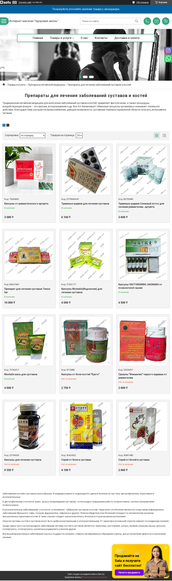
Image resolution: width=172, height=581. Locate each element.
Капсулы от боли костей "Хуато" (80, 374)
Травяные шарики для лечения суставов (85, 203)
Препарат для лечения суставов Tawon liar (27, 291)
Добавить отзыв (165, 21)
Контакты (101, 38)
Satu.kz (101, 574)
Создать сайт (25, 2)
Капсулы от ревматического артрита (26, 203)
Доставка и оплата (126, 38)
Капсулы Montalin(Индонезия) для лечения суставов (81, 291)
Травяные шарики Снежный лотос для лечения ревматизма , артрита (141, 205)
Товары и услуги (60, 38)
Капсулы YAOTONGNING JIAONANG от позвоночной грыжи (140, 286)
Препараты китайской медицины (46, 84)
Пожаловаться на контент (94, 577)
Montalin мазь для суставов (20, 374)
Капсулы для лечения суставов (22, 459)
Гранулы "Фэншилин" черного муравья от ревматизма (142, 376)
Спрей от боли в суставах (76, 459)
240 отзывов (142, 2)
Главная (38, 38)
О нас (84, 38)
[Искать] (136, 21)
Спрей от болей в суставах (134, 459)
